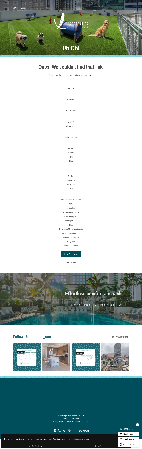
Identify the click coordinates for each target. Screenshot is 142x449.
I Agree (83, 439)
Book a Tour (110, 367)
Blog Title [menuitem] (71, 300)
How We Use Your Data (24, 446)
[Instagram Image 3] (86, 418)
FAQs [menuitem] (71, 224)
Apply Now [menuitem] (71, 218)
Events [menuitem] (71, 173)
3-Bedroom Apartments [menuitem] (71, 288)
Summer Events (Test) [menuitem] (70, 294)
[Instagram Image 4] (115, 418)
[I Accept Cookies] (90, 436)
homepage (88, 75)
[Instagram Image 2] (56, 418)
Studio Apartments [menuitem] (71, 269)
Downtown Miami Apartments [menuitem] (71, 282)
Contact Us (69, 446)
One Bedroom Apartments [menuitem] (70, 257)
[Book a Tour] (71, 324)
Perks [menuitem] (71, 179)
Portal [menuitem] (71, 191)
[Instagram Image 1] (26, 418)
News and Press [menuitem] (71, 307)
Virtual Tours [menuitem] (71, 138)
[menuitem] (71, 90)
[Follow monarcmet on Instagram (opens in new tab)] (71, 399)
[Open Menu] (6, 8)
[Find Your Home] (71, 316)
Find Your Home (20, 8)
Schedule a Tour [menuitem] (71, 212)
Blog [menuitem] (71, 185)
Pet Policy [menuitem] (71, 251)
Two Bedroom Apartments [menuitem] (71, 263)
